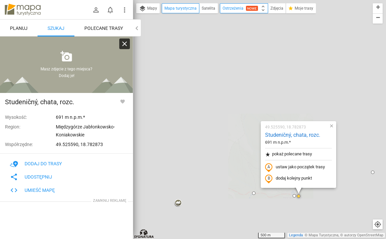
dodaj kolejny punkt (249, 102)
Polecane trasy (103, 28)
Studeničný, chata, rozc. (253, 58)
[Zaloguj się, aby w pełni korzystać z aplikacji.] (122, 101)
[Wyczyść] (124, 44)
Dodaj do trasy (36, 164)
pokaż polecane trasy (249, 77)
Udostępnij (31, 177)
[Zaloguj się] (96, 10)
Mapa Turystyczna (323, 235)
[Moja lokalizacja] (378, 224)
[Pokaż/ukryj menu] (124, 10)
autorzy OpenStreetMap (363, 235)
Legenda (296, 235)
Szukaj (56, 28)
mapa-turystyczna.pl (22, 9)
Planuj (19, 28)
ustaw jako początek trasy (256, 90)
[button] (139, 126)
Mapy (148, 8)
